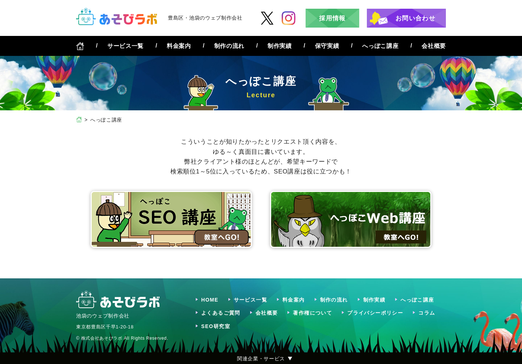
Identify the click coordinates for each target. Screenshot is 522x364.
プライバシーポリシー (375, 313)
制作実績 (280, 46)
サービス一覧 (125, 46)
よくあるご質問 (220, 313)
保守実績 (327, 46)
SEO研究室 (215, 326)
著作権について (312, 313)
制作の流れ (229, 46)
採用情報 (332, 18)
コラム (426, 313)
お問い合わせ (415, 18)
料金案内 (179, 46)
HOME (210, 300)
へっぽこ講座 (380, 46)
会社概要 (434, 46)
